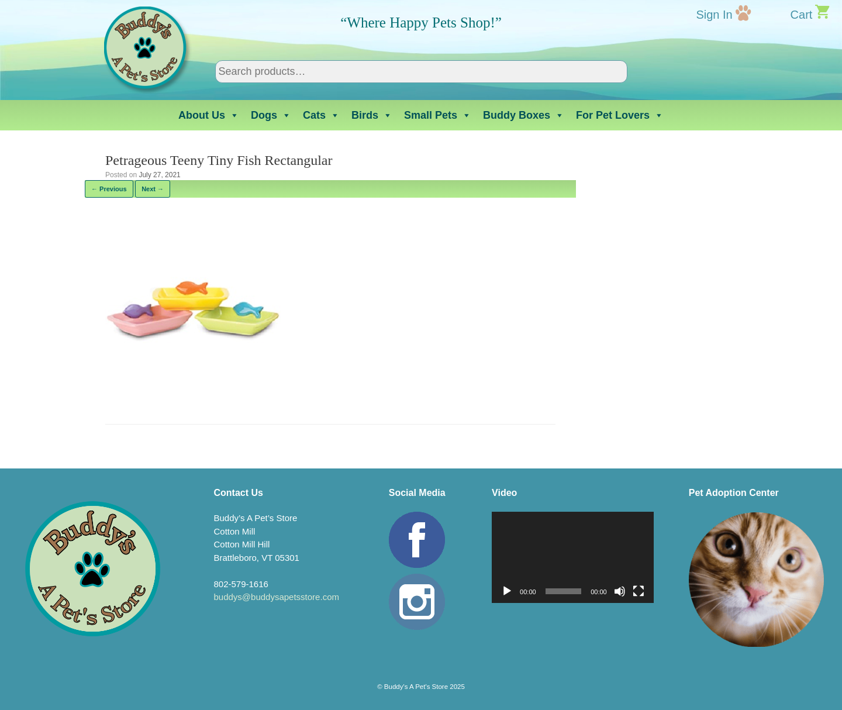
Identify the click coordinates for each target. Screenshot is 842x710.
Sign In (714, 14)
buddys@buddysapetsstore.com (276, 597)
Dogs (271, 115)
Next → (153, 188)
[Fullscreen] (638, 591)
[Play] (507, 591)
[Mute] (620, 591)
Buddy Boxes (523, 115)
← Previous (109, 188)
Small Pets (437, 115)
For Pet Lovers (620, 115)
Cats (321, 115)
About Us (208, 115)
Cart (802, 14)
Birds (371, 115)
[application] (573, 557)
